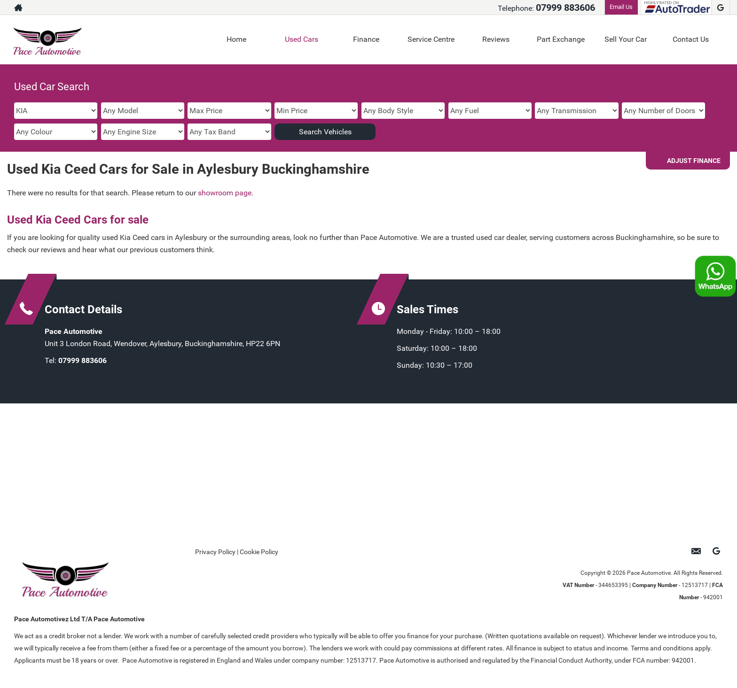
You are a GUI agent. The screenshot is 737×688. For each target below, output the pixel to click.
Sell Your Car (625, 39)
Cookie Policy (259, 552)
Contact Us (691, 39)
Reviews (496, 39)
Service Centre (431, 39)
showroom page (224, 192)
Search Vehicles (325, 131)
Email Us (621, 6)
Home (236, 39)
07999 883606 (565, 7)
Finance (366, 39)
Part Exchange (561, 39)
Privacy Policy (215, 552)
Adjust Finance (694, 160)
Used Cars (301, 39)
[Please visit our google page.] (720, 7)
